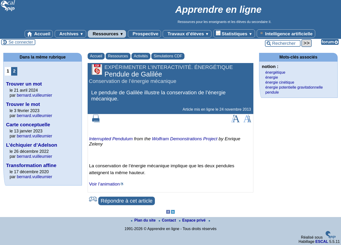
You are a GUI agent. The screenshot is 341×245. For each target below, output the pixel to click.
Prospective (144, 33)
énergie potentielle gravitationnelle (294, 87)
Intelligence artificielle (286, 33)
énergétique (275, 72)
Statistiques (234, 33)
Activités (141, 56)
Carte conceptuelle (28, 124)
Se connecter (21, 42)
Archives (70, 33)
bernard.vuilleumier (34, 95)
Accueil (38, 33)
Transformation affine (31, 165)
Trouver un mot (24, 83)
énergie (271, 77)
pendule (272, 92)
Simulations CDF (168, 56)
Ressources (106, 33)
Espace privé (193, 220)
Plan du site (144, 220)
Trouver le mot (23, 104)
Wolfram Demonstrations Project (184, 138)
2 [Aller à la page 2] (14, 70)
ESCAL (321, 242)
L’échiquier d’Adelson (31, 145)
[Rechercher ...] (283, 43)
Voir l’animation (104, 183)
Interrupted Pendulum (111, 138)
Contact (168, 220)
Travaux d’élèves (187, 33)
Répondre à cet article (127, 201)
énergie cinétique (279, 82)
